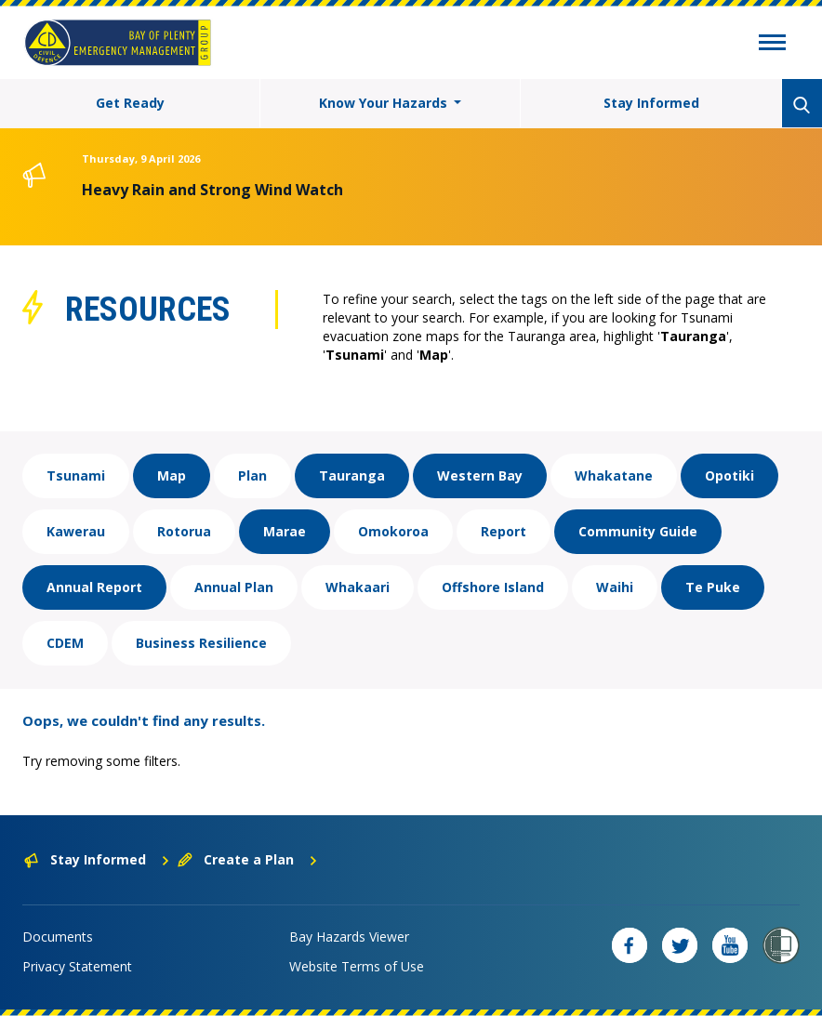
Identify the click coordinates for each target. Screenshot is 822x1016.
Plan (252, 475)
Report (503, 531)
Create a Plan (248, 859)
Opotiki (729, 475)
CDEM (65, 643)
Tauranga (352, 475)
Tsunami (75, 475)
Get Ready (130, 103)
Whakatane (614, 475)
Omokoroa (393, 531)
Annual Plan (233, 587)
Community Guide (637, 531)
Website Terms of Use (356, 966)
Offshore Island (493, 587)
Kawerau (75, 531)
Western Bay (480, 475)
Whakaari (357, 587)
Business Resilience (201, 643)
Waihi (614, 587)
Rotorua (184, 531)
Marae (284, 531)
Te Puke (712, 587)
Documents (57, 936)
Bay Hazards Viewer (349, 936)
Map (171, 475)
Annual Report (94, 587)
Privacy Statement (77, 966)
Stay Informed (651, 103)
